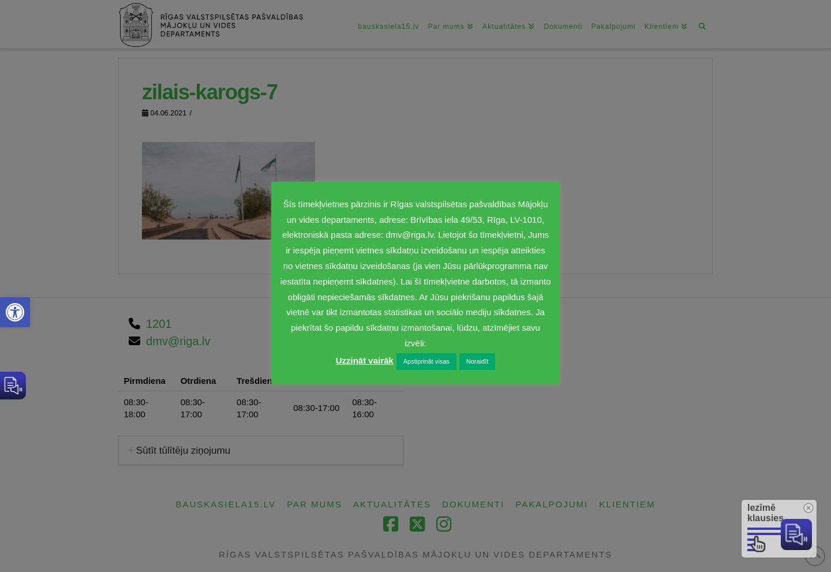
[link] (15, 312)
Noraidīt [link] (477, 361)
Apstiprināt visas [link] (426, 361)
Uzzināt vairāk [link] (365, 360)
